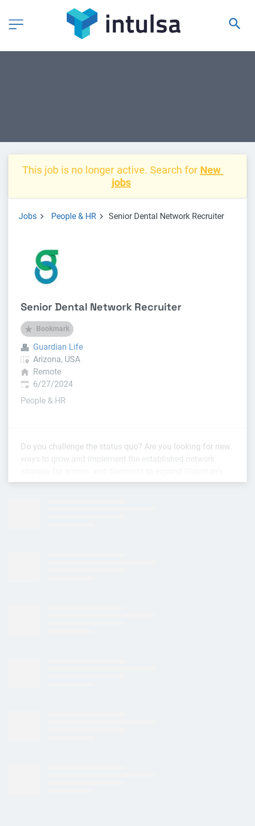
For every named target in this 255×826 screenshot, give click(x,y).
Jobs (28, 216)
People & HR (73, 216)
